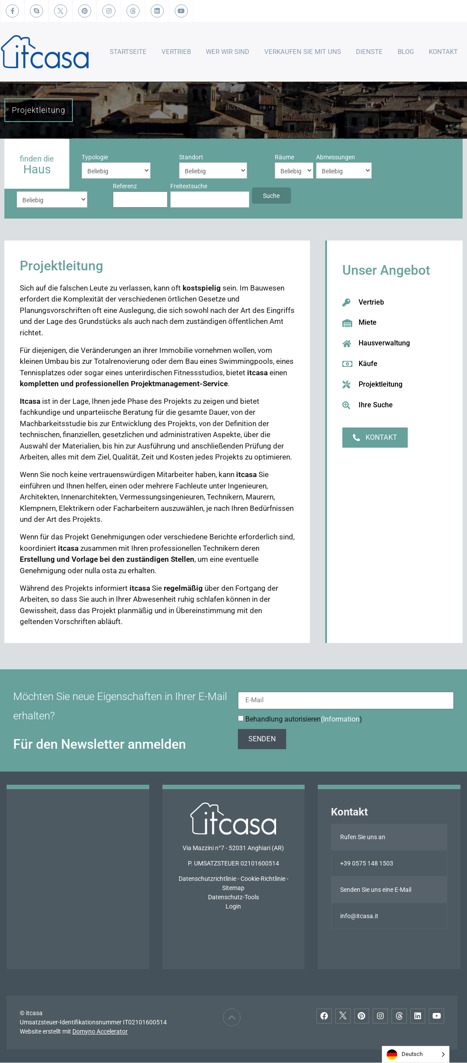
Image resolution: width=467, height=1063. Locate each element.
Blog (406, 52)
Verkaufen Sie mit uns (302, 52)
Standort (142, 157)
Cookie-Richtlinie (263, 879)
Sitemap (233, 888)
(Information (340, 719)
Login (233, 906)
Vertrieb (176, 52)
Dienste (369, 52)
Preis (276, 157)
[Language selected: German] (415, 1054)
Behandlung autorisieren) (303, 719)
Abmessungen (239, 157)
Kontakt (443, 52)
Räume (188, 157)
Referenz (334, 157)
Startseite (128, 52)
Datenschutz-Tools (233, 897)
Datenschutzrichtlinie (207, 879)
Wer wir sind (227, 52)
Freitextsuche (35, 186)
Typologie (95, 157)
